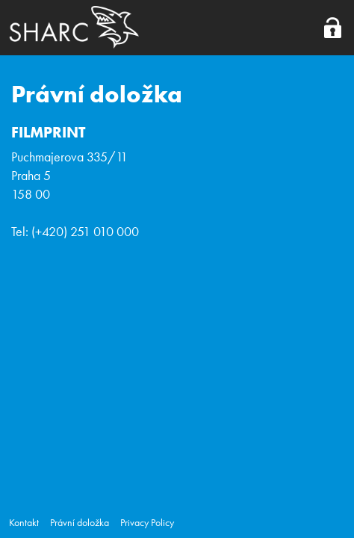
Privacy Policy (147, 522)
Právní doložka (79, 522)
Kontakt (24, 522)
